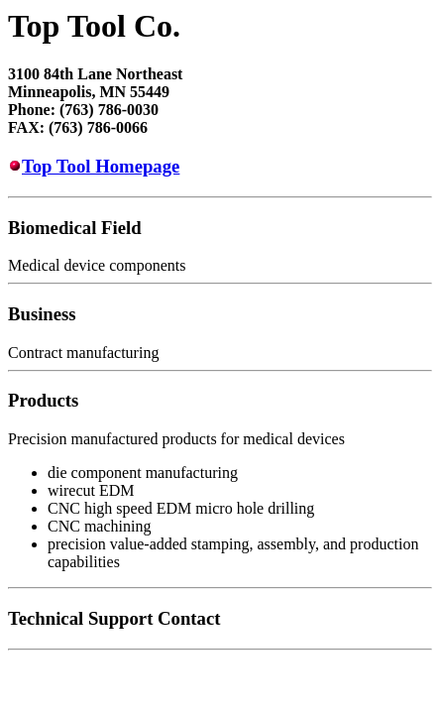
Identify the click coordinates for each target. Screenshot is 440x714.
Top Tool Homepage (100, 166)
